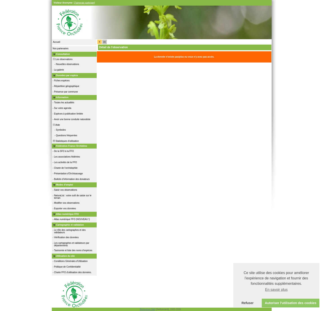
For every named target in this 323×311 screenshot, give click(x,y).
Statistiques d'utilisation (65, 141)
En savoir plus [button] (276, 290)
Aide (56, 125)
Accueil (56, 42)
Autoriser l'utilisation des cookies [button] (290, 303)
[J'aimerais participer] (84, 3)
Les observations (62, 59)
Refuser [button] (248, 303)
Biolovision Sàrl (147, 309)
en (104, 42)
